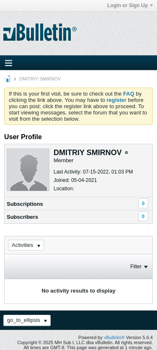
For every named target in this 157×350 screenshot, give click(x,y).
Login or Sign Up (130, 5)
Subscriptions (25, 204)
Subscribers (22, 217)
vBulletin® (114, 337)
